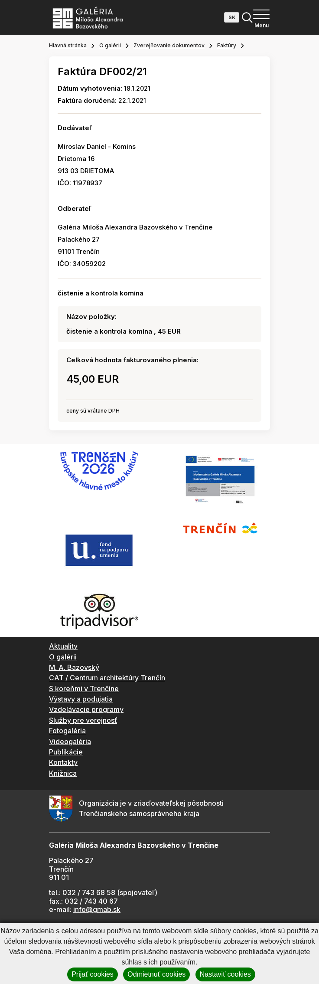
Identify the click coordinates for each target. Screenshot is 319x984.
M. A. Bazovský (74, 667)
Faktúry (226, 45)
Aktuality (63, 646)
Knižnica (63, 773)
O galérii (110, 45)
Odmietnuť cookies (156, 974)
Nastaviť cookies (225, 974)
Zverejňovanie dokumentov (169, 45)
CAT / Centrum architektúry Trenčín (107, 677)
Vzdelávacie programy (86, 709)
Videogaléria (70, 741)
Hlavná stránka (68, 45)
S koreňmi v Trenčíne (84, 688)
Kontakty (63, 762)
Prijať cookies (93, 974)
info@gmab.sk (96, 909)
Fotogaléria (67, 730)
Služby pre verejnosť (83, 720)
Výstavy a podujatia (81, 699)
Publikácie (66, 752)
